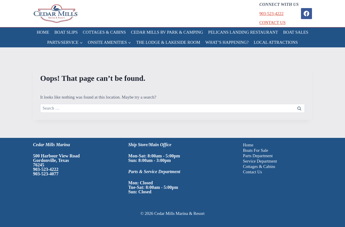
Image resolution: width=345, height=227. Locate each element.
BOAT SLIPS (66, 32)
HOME (43, 32)
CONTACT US (272, 22)
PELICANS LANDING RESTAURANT (243, 32)
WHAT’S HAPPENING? (227, 42)
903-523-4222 (271, 13)
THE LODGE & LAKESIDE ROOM (168, 42)
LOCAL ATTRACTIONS (276, 42)
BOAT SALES (295, 32)
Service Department (260, 161)
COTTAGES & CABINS (104, 32)
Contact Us (252, 172)
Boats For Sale (255, 150)
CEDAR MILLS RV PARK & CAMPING (167, 32)
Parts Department (258, 155)
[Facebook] (306, 13)
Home (248, 145)
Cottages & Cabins (259, 166)
